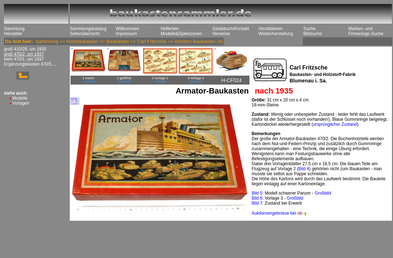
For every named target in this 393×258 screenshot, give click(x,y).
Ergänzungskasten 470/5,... (30, 64)
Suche (309, 28)
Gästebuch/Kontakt (230, 28)
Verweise (221, 33)
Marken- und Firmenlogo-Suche (365, 31)
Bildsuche (312, 33)
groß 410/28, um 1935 (25, 49)
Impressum (126, 33)
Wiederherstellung (275, 33)
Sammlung (14, 28)
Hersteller (13, 33)
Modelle (19, 98)
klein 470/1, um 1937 (24, 59)
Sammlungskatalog (88, 28)
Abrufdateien (270, 28)
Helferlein (170, 28)
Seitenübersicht (85, 33)
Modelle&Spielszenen (181, 33)
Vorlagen (20, 103)
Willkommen (127, 28)
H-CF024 (232, 80)
